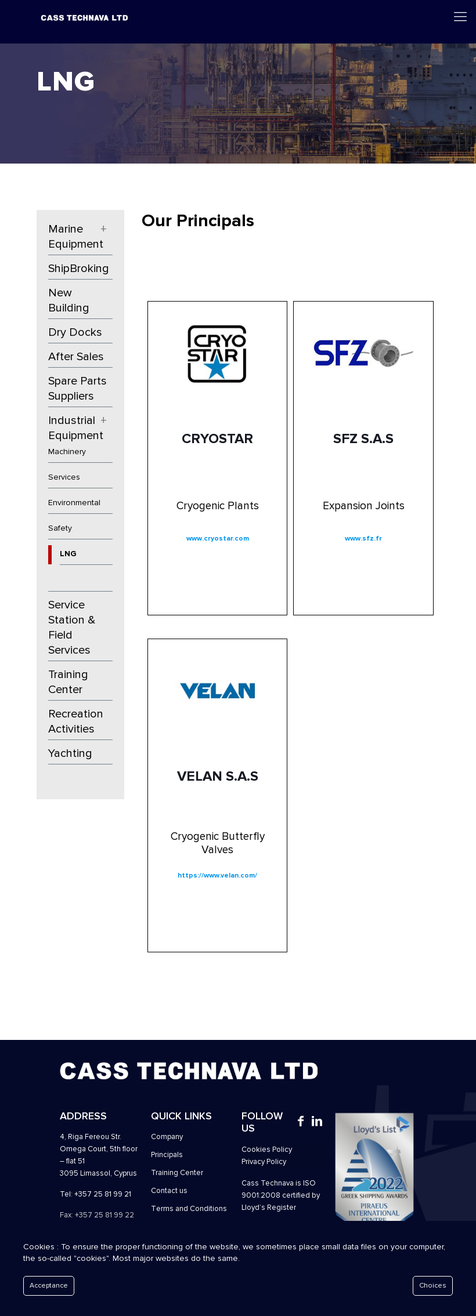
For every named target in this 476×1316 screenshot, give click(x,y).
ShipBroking (78, 268)
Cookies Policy (266, 1149)
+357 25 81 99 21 (102, 1194)
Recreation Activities (75, 721)
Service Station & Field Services (71, 627)
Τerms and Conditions (189, 1208)
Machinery (67, 451)
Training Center (68, 682)
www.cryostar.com (217, 538)
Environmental (74, 502)
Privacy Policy (263, 1161)
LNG (68, 554)
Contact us (169, 1190)
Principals (167, 1154)
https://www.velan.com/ (217, 875)
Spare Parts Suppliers (77, 388)
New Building (68, 300)
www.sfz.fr (363, 538)
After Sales (76, 357)
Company (167, 1136)
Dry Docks (75, 332)
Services (64, 477)
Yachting (70, 753)
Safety (60, 528)
